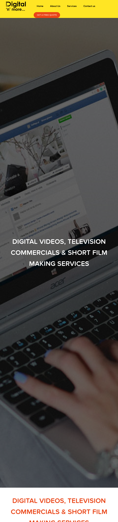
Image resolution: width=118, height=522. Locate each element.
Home (40, 6)
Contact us (89, 6)
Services (72, 6)
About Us (55, 6)
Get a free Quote (47, 15)
